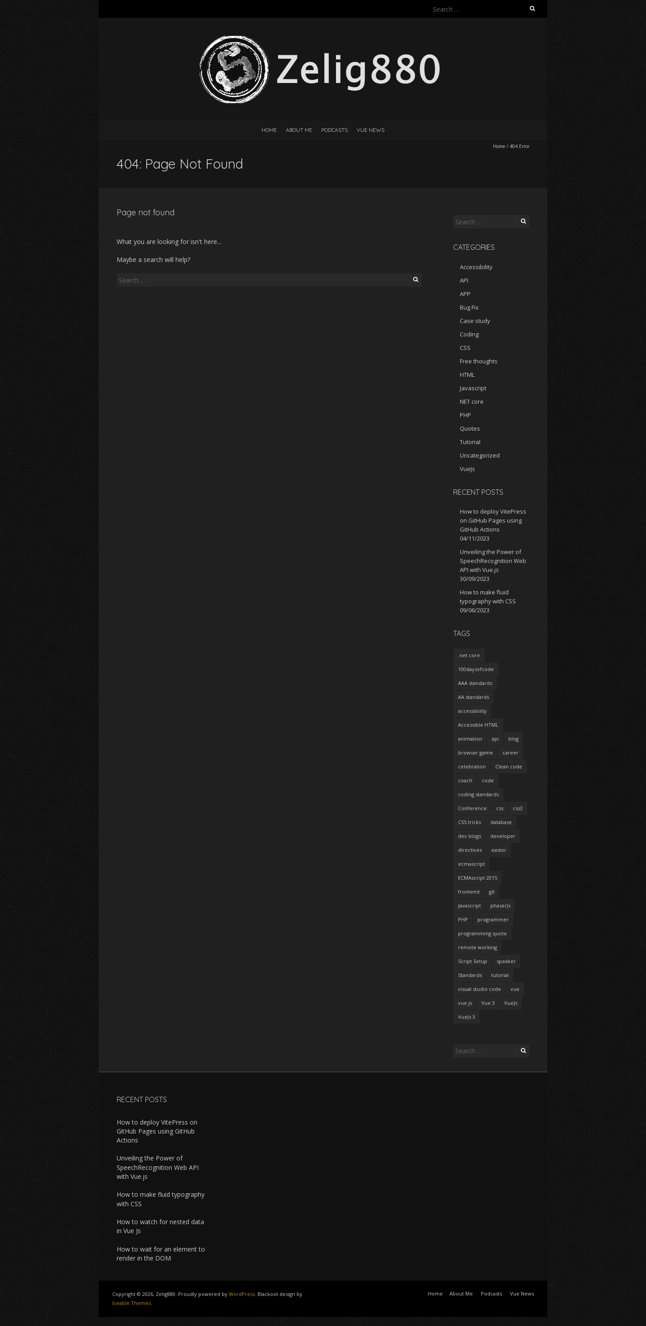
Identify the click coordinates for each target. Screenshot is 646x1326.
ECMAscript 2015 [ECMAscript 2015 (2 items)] (477, 877)
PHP (465, 415)
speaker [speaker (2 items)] (506, 961)
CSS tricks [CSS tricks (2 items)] (469, 822)
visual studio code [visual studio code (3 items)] (479, 989)
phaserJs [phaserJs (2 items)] (500, 905)
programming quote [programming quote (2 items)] (482, 933)
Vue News (370, 129)
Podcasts (334, 129)
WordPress (242, 1294)
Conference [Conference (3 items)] (472, 808)
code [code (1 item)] (488, 780)
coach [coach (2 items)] (465, 780)
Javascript (473, 388)
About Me (299, 129)
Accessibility (476, 267)
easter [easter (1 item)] (498, 849)
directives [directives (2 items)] (470, 849)
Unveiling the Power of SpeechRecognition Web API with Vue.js (493, 561)
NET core (472, 401)
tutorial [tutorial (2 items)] (500, 975)
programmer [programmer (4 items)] (493, 919)
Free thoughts (479, 361)
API (464, 280)
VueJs (467, 469)
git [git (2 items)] (492, 891)
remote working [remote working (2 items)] (477, 947)
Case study (475, 321)
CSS (465, 348)
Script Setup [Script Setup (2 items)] (472, 961)
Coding (469, 334)
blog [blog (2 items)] (513, 738)
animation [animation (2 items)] (470, 738)
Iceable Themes (131, 1303)
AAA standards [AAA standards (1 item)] (475, 683)
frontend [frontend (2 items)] (469, 891)
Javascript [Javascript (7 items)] (469, 905)
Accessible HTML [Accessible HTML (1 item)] (478, 724)
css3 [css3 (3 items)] (518, 808)
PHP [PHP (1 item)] (463, 919)
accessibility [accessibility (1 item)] (472, 710)
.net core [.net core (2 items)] (469, 655)
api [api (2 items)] (495, 738)
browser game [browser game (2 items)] (475, 752)
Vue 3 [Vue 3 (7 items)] (488, 1002)
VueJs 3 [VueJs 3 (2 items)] (466, 1016)
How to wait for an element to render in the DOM (161, 1253)
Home (269, 129)
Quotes (470, 428)
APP (465, 294)
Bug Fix (469, 307)
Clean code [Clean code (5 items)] (508, 766)
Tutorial (470, 442)
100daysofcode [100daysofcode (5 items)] (476, 669)
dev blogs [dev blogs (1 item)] (469, 836)
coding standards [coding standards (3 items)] (478, 794)
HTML (467, 375)
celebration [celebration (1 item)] (472, 766)
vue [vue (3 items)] (515, 989)
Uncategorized (480, 455)
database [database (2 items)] (501, 822)
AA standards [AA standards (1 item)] (473, 697)
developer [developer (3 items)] (502, 836)
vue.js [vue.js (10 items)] (465, 1002)
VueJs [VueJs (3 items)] (510, 1002)
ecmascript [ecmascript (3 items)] (471, 863)
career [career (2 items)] (510, 752)
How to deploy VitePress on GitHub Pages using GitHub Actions (493, 520)
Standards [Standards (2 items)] (470, 975)
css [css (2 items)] (499, 808)
